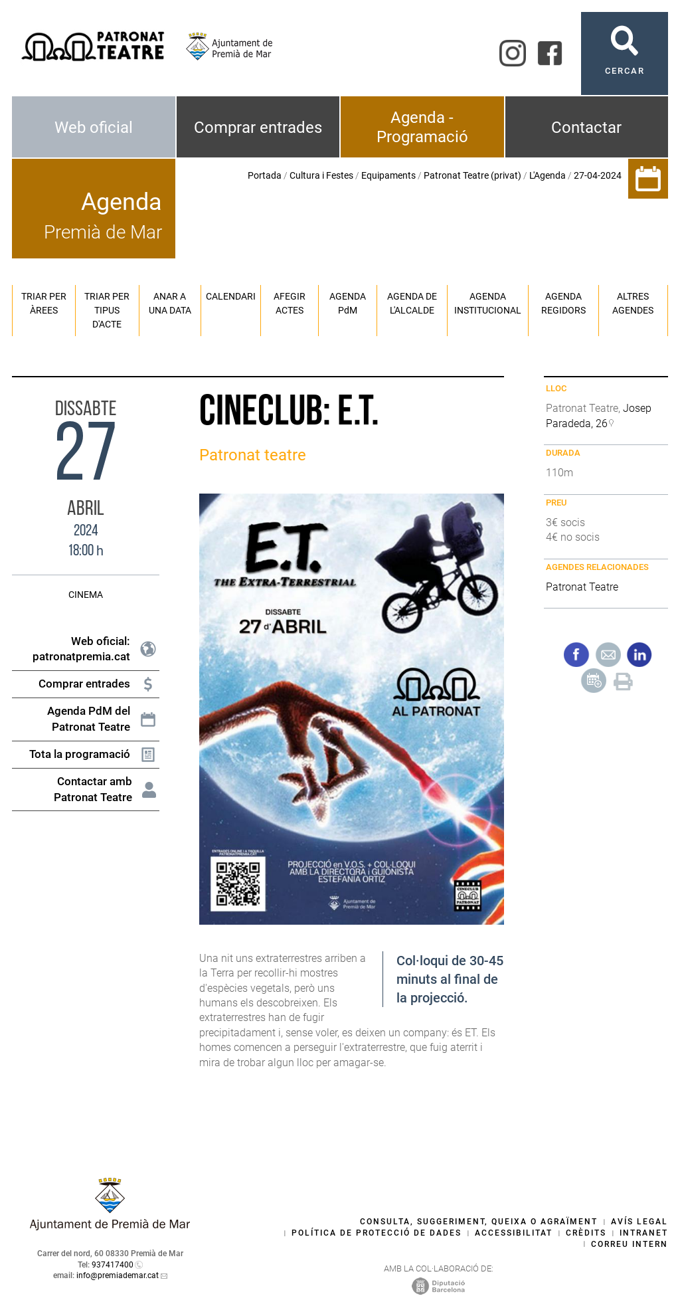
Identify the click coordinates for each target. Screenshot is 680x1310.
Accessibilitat (513, 1233)
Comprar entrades (258, 127)
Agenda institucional (487, 303)
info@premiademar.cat (117, 1275)
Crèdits (586, 1233)
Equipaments (388, 175)
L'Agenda (547, 175)
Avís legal (639, 1221)
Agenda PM (347, 303)
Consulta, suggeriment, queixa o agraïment (479, 1221)
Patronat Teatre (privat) (472, 175)
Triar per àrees (43, 303)
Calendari (231, 296)
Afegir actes (289, 303)
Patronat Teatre (582, 587)
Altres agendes (632, 303)
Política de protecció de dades (377, 1233)
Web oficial (93, 127)
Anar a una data (170, 303)
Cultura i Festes (321, 175)
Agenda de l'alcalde (412, 303)
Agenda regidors (563, 303)
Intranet (644, 1233)
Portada (265, 175)
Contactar (586, 127)
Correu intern (629, 1244)
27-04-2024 (598, 175)
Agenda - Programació (422, 127)
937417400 (112, 1264)
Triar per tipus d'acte (106, 310)
